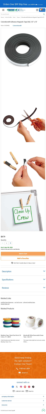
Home (2, 17)
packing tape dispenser (7, 302)
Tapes (18, 17)
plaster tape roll (5, 304)
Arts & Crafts (8, 17)
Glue (14, 17)
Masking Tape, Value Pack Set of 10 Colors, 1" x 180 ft (11, 336)
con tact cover (18, 302)
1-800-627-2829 (24, 368)
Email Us (25, 373)
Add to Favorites (23, 258)
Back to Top (43, 410)
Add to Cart (23, 254)
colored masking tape (29, 302)
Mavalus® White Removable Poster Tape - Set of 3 (33, 336)
